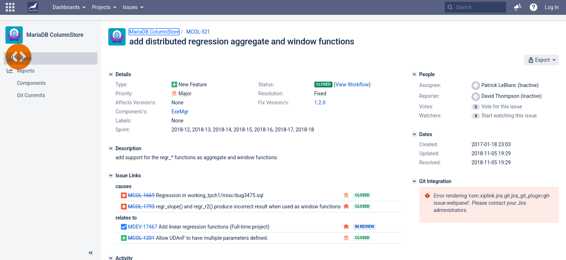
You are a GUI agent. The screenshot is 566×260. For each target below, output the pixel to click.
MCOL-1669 (141, 195)
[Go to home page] (33, 7)
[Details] (110, 74)
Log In (552, 7)
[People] (414, 74)
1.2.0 (320, 102)
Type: (121, 84)
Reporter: (429, 96)
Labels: (123, 121)
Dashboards (66, 7)
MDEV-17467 (142, 227)
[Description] (110, 148)
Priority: (124, 93)
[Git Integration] (414, 181)
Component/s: (132, 111)
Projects (101, 7)
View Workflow (352, 84)
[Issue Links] (110, 175)
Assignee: (430, 85)
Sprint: (123, 130)
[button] (10, 7)
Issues (130, 7)
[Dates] (414, 134)
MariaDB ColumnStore (54, 34)
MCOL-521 (198, 32)
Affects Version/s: (136, 102)
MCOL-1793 (141, 206)
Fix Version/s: (273, 102)
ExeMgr (179, 111)
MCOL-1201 (141, 238)
